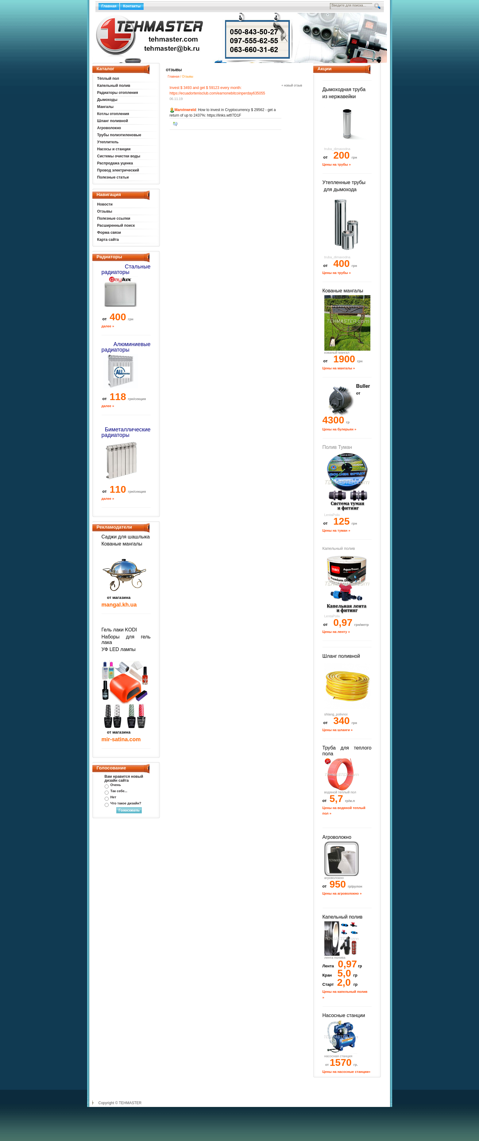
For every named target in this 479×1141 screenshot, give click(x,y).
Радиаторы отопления (117, 93)
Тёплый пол (108, 78)
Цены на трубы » (337, 164)
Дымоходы (107, 100)
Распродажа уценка (115, 163)
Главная (109, 6)
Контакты (132, 6)
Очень (115, 785)
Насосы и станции (114, 149)
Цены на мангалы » (339, 368)
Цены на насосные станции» (347, 1072)
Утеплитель (108, 142)
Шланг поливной (112, 121)
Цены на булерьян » (340, 429)
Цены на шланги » (338, 730)
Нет (113, 797)
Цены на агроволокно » (342, 893)
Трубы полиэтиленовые (119, 135)
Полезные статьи (113, 177)
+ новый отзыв (291, 85)
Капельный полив (113, 85)
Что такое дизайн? (125, 803)
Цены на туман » (336, 530)
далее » (108, 326)
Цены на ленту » (336, 632)
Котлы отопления (113, 114)
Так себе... (118, 791)
